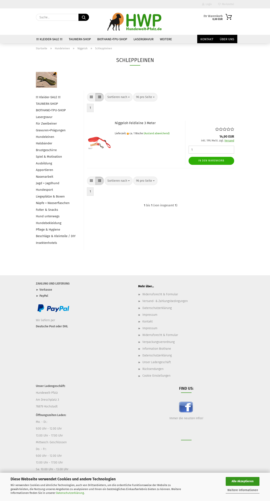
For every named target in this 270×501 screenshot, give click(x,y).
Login (207, 4)
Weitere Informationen (242, 490)
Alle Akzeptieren (243, 481)
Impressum (149, 315)
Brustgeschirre (46, 150)
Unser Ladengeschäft (156, 362)
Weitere (166, 39)
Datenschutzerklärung (70, 492)
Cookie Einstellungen (156, 375)
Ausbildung (44, 163)
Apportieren (44, 170)
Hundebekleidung (48, 223)
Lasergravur (144, 39)
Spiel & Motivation (49, 156)
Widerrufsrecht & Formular (160, 294)
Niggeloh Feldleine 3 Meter (135, 123)
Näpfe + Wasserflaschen (53, 203)
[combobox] (118, 97)
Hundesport (44, 190)
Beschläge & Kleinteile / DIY (56, 236)
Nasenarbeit (44, 177)
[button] (91, 97)
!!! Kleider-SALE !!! (49, 39)
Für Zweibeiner (46, 123)
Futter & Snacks (47, 210)
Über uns (227, 39)
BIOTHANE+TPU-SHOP (112, 39)
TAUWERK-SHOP (80, 39)
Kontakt (206, 39)
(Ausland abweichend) (157, 133)
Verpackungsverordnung (158, 342)
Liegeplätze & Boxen (50, 196)
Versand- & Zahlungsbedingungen (165, 301)
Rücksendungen (152, 369)
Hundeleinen (45, 137)
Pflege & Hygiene (48, 229)
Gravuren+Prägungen (51, 130)
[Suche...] (83, 17)
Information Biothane (156, 349)
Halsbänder (44, 143)
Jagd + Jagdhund (47, 183)
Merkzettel (226, 4)
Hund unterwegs (47, 216)
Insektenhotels (46, 243)
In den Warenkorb (211, 160)
